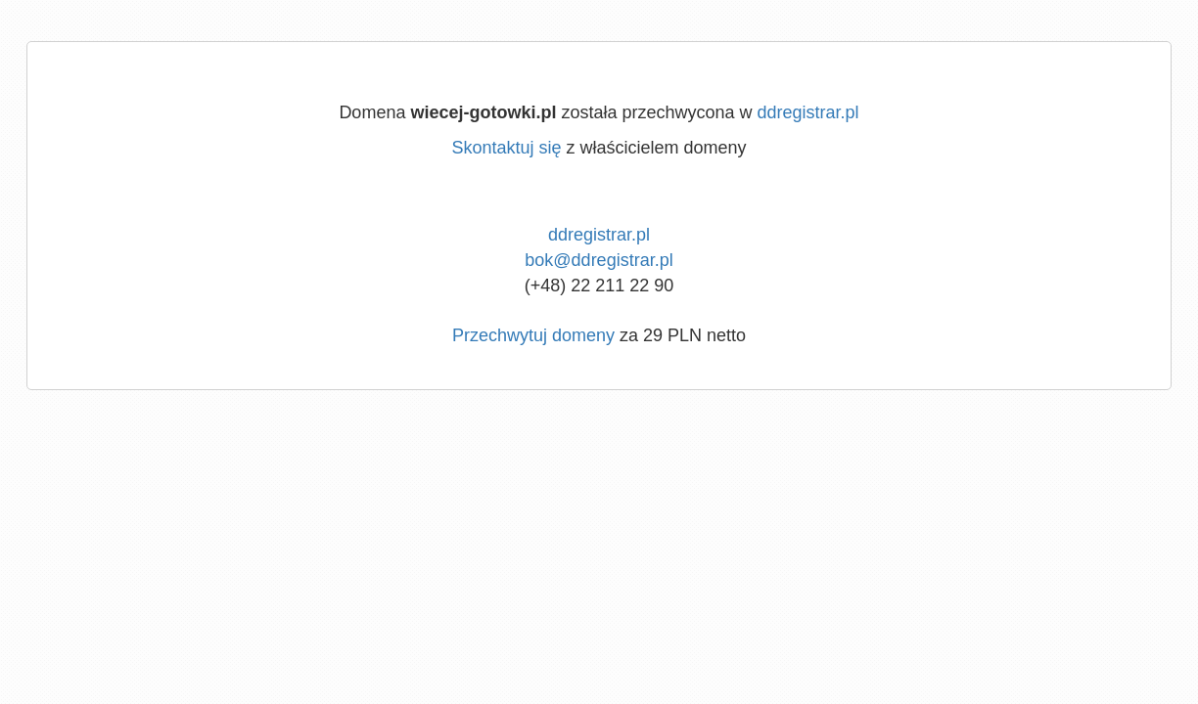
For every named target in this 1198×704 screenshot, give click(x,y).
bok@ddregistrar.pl (598, 260)
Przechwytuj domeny (533, 335)
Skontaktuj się (506, 147)
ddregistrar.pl (808, 112)
